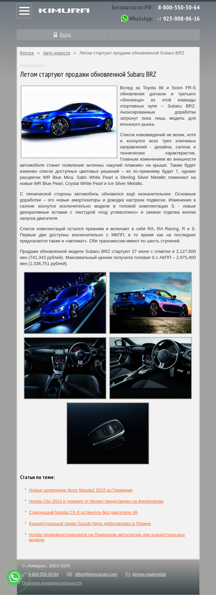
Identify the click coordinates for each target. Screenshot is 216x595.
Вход (65, 34)
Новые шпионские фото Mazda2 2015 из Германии (81, 490)
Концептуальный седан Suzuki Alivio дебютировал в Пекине (90, 523)
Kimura (27, 52)
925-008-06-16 (181, 18)
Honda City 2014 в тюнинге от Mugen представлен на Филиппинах (96, 501)
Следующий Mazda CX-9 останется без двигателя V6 (83, 512)
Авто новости (56, 52)
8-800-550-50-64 (179, 7)
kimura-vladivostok (149, 574)
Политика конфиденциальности (52, 583)
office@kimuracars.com (96, 574)
